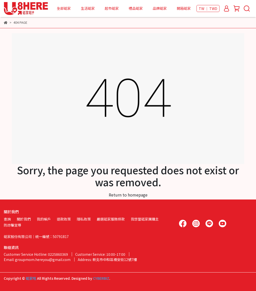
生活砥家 (88, 8)
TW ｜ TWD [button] (208, 8)
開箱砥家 (184, 8)
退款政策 (64, 219)
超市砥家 (112, 8)
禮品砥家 (136, 8)
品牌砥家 (160, 8)
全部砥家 (64, 8)
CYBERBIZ (101, 278)
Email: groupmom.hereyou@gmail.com (37, 259)
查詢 (7, 219)
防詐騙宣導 (12, 225)
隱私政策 (84, 219)
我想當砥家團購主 (145, 219)
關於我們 (24, 219)
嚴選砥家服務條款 (111, 219)
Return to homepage (128, 195)
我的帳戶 (44, 219)
